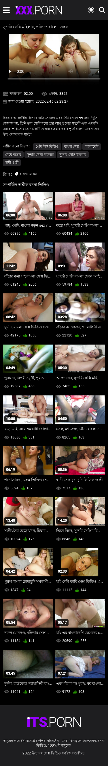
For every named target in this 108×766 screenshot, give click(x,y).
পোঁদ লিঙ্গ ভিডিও (47, 147)
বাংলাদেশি (91, 147)
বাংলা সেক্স (71, 147)
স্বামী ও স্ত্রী (11, 162)
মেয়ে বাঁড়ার (13, 155)
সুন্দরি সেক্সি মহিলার (40, 155)
